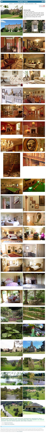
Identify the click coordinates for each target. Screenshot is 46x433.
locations (11, 3)
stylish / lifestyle (24, 420)
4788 (35, 3)
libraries (40, 418)
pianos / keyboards (33, 419)
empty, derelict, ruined (19, 418)
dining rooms (12, 418)
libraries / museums (4, 419)
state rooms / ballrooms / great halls (13, 420)
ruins (38, 419)
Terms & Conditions (19, 431)
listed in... (25, 18)
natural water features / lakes (23, 419)
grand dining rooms (27, 418)
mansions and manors (29, 3)
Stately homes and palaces (9, 424)
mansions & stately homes (19, 3)
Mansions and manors (8, 422)
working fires (29, 420)
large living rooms (35, 418)
